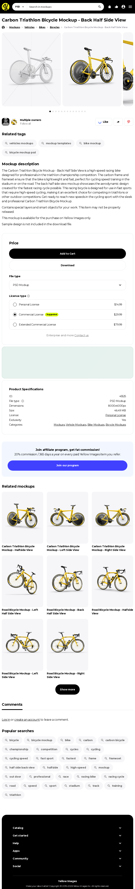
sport (50, 785)
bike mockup (90, 143)
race (63, 776)
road (10, 785)
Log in (6, 719)
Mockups (59, 424)
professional (39, 776)
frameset (112, 758)
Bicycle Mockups (116, 424)
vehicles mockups (19, 143)
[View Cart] (109, 7)
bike (65, 740)
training (114, 785)
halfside (50, 767)
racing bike (86, 776)
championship (16, 749)
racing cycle (114, 776)
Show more (67, 689)
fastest (69, 758)
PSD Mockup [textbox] (21, 285)
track (93, 785)
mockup (101, 767)
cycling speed (16, 758)
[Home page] (3, 27)
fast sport (45, 758)
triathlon (13, 795)
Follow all (25, 123)
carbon (86, 740)
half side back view (19, 767)
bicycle (12, 740)
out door (13, 776)
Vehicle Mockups (76, 424)
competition (46, 749)
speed (29, 785)
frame (90, 758)
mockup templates (56, 143)
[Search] (99, 7)
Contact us (81, 335)
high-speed (76, 767)
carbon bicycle (113, 740)
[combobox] (65, 6)
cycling (93, 749)
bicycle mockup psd (20, 152)
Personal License (115, 415)
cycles (71, 749)
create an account (27, 719)
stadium (72, 785)
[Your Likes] (116, 7)
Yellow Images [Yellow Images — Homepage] (67, 881)
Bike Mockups (96, 424)
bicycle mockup (39, 740)
